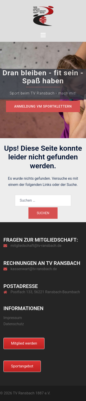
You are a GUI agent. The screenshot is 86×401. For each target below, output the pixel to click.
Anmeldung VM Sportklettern (43, 106)
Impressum (12, 318)
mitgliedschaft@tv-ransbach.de (36, 245)
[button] (8, 393)
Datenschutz (13, 324)
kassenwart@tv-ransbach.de (34, 269)
